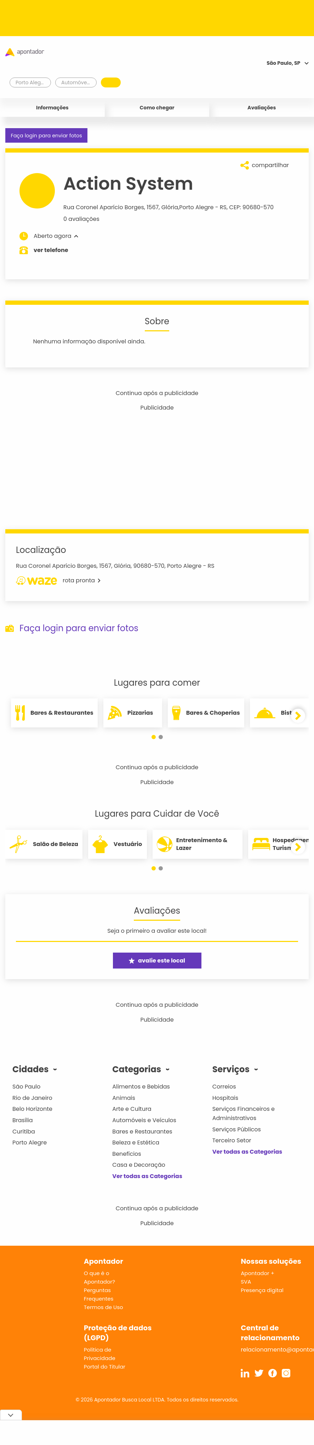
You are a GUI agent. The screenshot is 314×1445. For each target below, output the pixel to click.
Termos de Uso (103, 1307)
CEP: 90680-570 (251, 207)
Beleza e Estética (135, 1142)
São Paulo (26, 1087)
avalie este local (157, 960)
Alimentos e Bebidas (141, 1087)
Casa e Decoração (138, 1165)
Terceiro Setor (231, 1140)
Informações (52, 107)
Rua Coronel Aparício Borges (103, 207)
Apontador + (257, 1273)
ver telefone (51, 250)
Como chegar (157, 107)
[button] (154, 737)
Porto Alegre (196, 207)
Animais (123, 1098)
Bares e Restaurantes (142, 1131)
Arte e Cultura (131, 1109)
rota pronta (58, 580)
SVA (246, 1281)
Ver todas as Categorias (147, 1176)
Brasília (22, 1120)
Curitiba (23, 1131)
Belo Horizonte (32, 1109)
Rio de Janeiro (32, 1098)
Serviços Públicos (236, 1129)
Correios (224, 1087)
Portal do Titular (104, 1366)
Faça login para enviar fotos (46, 135)
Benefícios (126, 1154)
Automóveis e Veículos (144, 1120)
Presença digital (262, 1290)
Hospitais (225, 1098)
